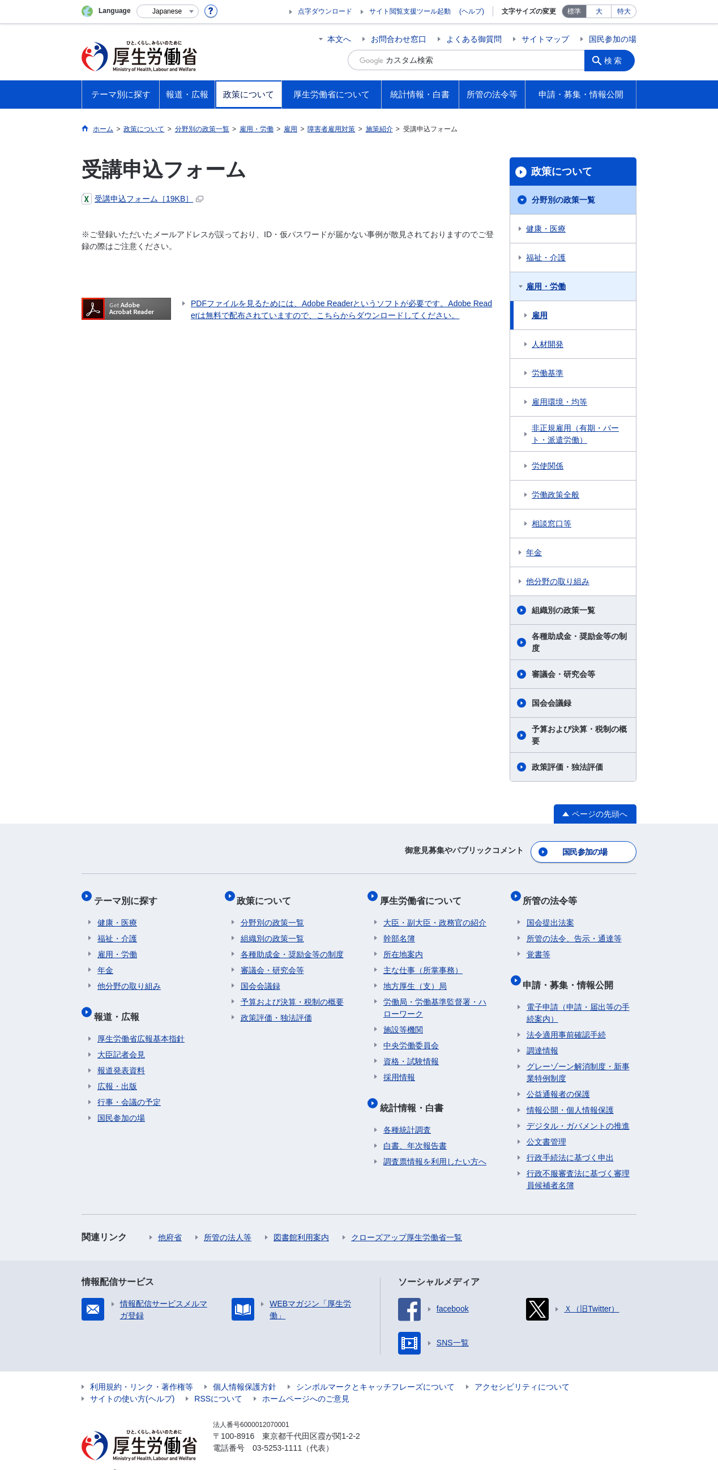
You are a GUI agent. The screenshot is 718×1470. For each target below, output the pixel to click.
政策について (561, 171)
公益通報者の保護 (558, 1076)
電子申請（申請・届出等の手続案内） (578, 995)
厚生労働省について (424, 893)
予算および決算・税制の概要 (579, 735)
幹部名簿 (399, 928)
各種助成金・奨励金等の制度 (579, 642)
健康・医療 (546, 228)
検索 (616, 60)
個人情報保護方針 (244, 1369)
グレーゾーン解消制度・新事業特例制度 (578, 1054)
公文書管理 (546, 1124)
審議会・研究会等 (563, 674)
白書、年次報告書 (415, 1128)
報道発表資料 (121, 1052)
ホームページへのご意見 (305, 1381)
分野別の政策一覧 (563, 199)
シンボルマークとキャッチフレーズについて (375, 1369)
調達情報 (542, 1033)
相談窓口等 (551, 523)
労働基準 (547, 373)
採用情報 (399, 1067)
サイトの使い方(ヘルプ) (132, 1381)
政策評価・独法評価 (567, 767)
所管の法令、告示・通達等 (574, 928)
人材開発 (547, 344)
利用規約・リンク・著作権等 (141, 1369)
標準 (574, 11)
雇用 (540, 315)
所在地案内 (403, 944)
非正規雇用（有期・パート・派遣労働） (575, 433)
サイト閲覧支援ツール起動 (410, 11)
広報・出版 (117, 1068)
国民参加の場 (612, 39)
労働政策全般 (555, 494)
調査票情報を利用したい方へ (434, 1143)
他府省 (170, 1219)
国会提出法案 (550, 912)
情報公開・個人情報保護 (570, 1092)
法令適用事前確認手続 (566, 1017)
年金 (534, 552)
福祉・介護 (546, 257)
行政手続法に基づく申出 (570, 1140)
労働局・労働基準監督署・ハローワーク (434, 997)
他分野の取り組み (557, 581)
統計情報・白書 (415, 1093)
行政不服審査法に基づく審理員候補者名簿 (578, 1161)
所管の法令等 (554, 893)
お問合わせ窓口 (398, 39)
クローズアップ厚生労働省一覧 (406, 1219)
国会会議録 (551, 703)
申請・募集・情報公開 (572, 970)
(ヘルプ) (471, 11)
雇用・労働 (546, 286)
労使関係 (547, 465)
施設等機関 (403, 1019)
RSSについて (218, 1381)
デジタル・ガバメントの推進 (578, 1108)
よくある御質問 (474, 39)
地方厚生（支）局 (415, 975)
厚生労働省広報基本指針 (141, 1021)
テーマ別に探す (129, 893)
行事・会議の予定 (129, 1084)
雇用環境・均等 (559, 401)
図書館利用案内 (301, 1219)
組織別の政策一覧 (563, 610)
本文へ (339, 39)
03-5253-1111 (277, 1430)
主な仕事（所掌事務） (423, 960)
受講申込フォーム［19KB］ (142, 198)
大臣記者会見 (121, 1037)
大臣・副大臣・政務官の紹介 (434, 912)
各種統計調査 (407, 1112)
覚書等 (538, 944)
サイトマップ (545, 39)
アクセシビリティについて (522, 1369)
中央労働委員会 (411, 1035)
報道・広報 (120, 1002)
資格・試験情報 (411, 1051)
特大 (624, 11)
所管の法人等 (227, 1219)
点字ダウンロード (325, 11)
